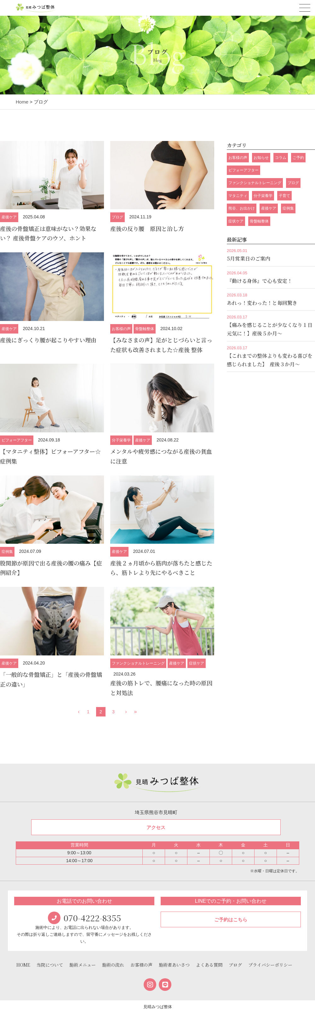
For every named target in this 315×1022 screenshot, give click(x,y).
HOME (23, 965)
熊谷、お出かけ (241, 208)
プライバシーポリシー (270, 965)
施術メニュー (82, 965)
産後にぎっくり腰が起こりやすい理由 (48, 340)
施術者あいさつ (174, 965)
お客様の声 (121, 329)
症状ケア (196, 663)
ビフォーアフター (17, 440)
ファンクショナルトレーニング (138, 663)
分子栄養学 (121, 440)
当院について (50, 965)
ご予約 (298, 157)
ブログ (117, 217)
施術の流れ (113, 965)
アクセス (155, 827)
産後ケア (9, 217)
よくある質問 (209, 965)
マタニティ (237, 196)
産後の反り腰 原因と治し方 (147, 228)
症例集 (7, 551)
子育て (284, 196)
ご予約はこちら (230, 919)
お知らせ (261, 157)
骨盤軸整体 (144, 329)
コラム (280, 157)
